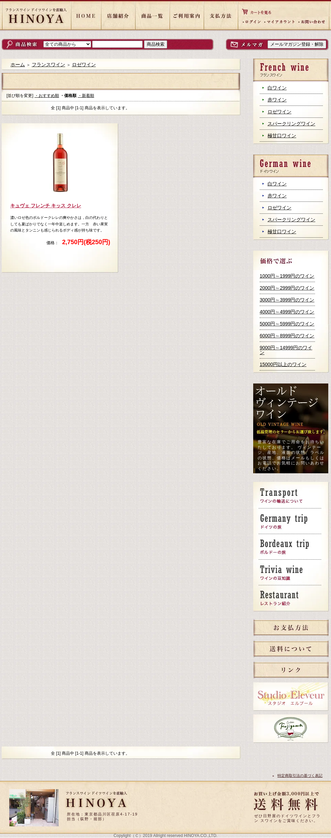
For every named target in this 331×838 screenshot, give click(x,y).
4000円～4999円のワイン (287, 312)
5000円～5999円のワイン (287, 323)
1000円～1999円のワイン (287, 276)
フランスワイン (48, 64)
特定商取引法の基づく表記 (299, 775)
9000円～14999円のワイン (286, 350)
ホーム (18, 64)
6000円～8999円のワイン (287, 335)
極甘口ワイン (282, 135)
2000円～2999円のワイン (287, 288)
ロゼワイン (279, 111)
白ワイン (277, 87)
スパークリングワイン (291, 123)
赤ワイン (277, 99)
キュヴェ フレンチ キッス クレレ (45, 205)
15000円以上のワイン (283, 364)
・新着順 (86, 95)
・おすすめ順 (46, 95)
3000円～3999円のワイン (287, 300)
